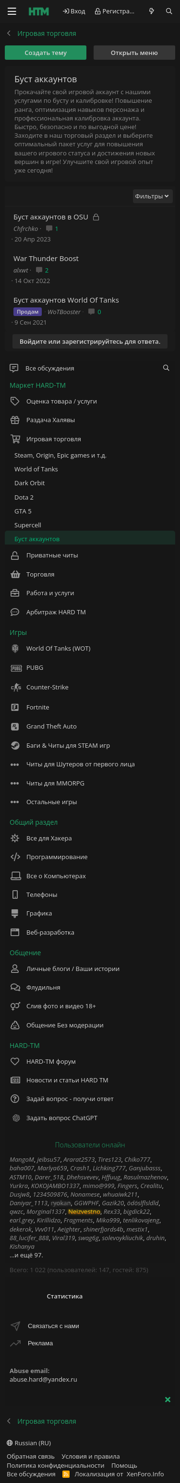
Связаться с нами (53, 1326)
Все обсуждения (31, 1474)
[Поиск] (169, 11)
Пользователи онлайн (90, 1144)
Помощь (124, 1465)
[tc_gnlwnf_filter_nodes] (166, 368)
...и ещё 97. (26, 1255)
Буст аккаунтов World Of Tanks (66, 300)
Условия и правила (91, 1456)
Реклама (40, 1343)
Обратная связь (31, 1456)
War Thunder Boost (46, 258)
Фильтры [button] (149, 196)
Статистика (65, 1296)
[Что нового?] (152, 11)
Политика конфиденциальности (55, 1465)
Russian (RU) (29, 1443)
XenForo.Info (145, 1474)
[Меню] (12, 11)
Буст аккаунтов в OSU (50, 216)
